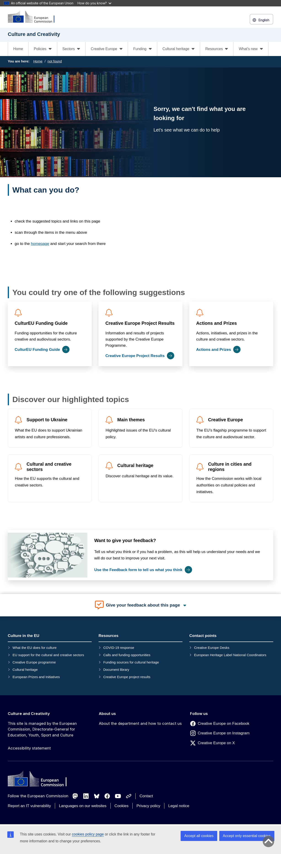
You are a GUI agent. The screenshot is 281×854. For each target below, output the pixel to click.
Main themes (131, 419)
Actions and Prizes (216, 323)
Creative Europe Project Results (140, 323)
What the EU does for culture (35, 648)
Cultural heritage (135, 465)
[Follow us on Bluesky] (97, 796)
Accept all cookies (199, 836)
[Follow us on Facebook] (107, 796)
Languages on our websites (83, 806)
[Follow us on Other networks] (129, 796)
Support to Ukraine (47, 419)
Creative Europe (225, 419)
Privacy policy (148, 806)
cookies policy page (88, 834)
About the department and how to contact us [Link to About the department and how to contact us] (140, 723)
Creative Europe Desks (211, 648)
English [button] (261, 20)
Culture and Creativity (29, 713)
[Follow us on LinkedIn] (86, 796)
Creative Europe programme (34, 662)
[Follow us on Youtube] (118, 796)
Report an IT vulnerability (29, 806)
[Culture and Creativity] (34, 17)
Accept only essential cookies (247, 836)
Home (18, 49)
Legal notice (178, 806)
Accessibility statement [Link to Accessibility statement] (29, 748)
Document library (116, 669)
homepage (40, 244)
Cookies (121, 806)
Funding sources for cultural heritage (131, 662)
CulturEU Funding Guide (41, 323)
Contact (146, 796)
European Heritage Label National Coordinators (230, 655)
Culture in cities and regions (230, 467)
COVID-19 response (118, 648)
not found (55, 61)
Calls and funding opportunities (126, 655)
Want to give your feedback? (125, 540)
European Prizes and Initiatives (36, 677)
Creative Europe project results (126, 677)
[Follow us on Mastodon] (75, 796)
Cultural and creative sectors (49, 467)
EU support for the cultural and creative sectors (48, 655)
